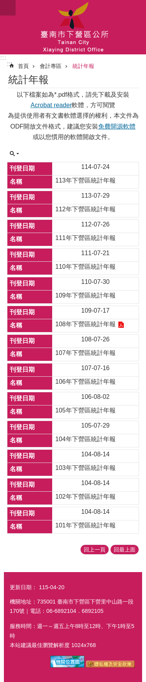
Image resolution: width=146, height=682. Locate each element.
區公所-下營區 (73, 27)
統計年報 (83, 66)
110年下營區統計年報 (85, 266)
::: (3, 57)
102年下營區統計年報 (85, 496)
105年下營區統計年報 (85, 410)
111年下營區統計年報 (85, 238)
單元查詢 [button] (14, 154)
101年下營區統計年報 (85, 525)
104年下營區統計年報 (85, 439)
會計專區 (51, 66)
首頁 (23, 66)
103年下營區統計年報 (85, 468)
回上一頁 (95, 549)
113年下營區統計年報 (85, 180)
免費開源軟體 (116, 126)
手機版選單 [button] (8, 8)
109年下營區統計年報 (85, 295)
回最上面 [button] (124, 549)
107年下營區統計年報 (85, 353)
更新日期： (23, 587)
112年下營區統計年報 (85, 209)
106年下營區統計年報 (85, 381)
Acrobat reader (51, 105)
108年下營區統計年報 (85, 324)
